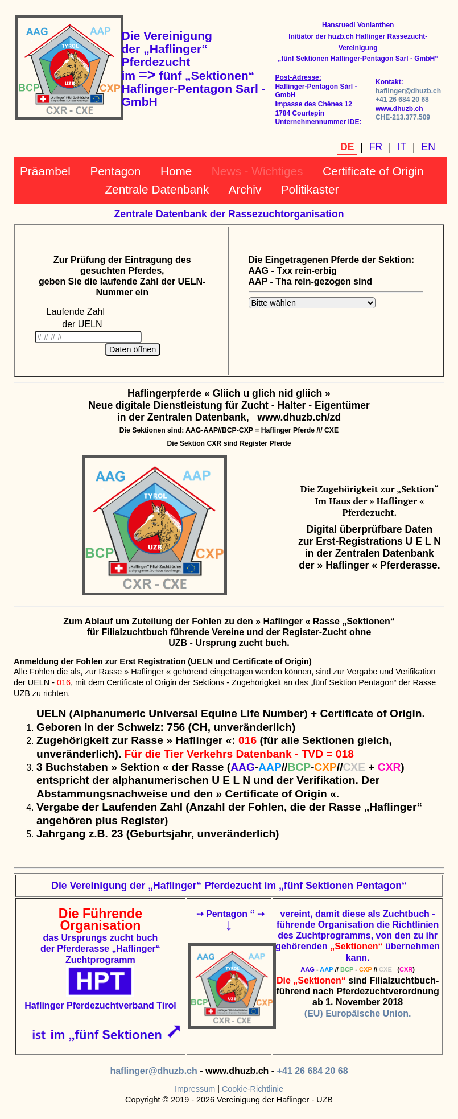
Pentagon (115, 171)
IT (402, 147)
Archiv (245, 189)
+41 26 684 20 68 (402, 100)
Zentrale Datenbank (157, 189)
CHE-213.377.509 (403, 117)
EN (428, 147)
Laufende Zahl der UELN (76, 318)
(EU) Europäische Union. (357, 1013)
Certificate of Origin (373, 171)
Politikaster (310, 189)
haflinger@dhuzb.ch (408, 91)
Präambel (45, 171)
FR (375, 147)
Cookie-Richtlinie (252, 1088)
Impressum (195, 1088)
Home (176, 171)
